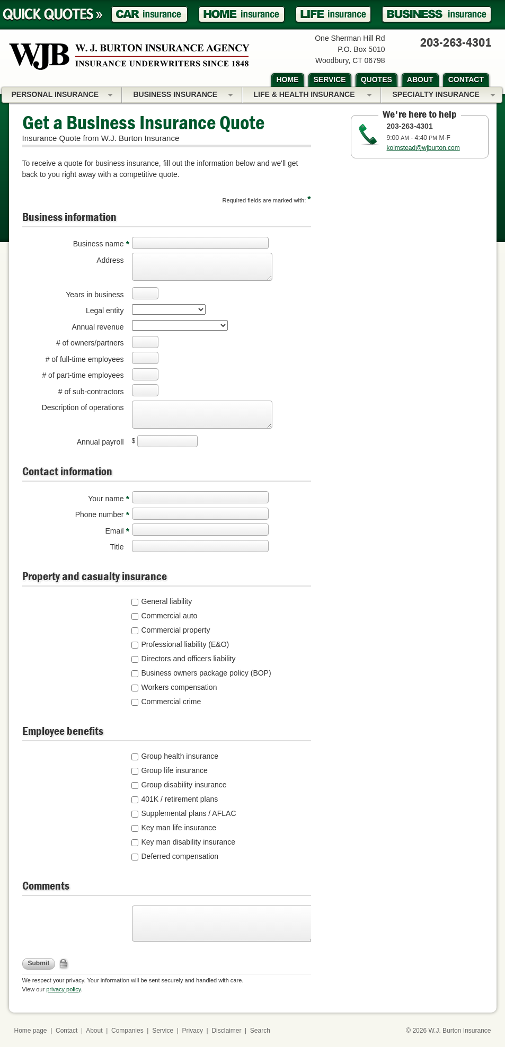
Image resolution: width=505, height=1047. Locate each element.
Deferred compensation (180, 856)
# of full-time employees (85, 359)
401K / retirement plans (179, 799)
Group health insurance (180, 756)
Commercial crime (171, 701)
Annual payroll (100, 442)
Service (162, 1030)
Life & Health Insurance (313, 95)
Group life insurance (174, 770)
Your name (105, 498)
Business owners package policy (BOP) (206, 673)
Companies (127, 1030)
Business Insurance (183, 95)
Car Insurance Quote (149, 14)
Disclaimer (226, 1030)
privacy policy (63, 989)
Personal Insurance (62, 95)
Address (109, 260)
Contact (66, 1030)
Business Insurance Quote (436, 14)
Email (114, 531)
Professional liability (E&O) (185, 644)
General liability (166, 601)
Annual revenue (97, 327)
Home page (30, 1030)
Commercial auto (169, 615)
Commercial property (175, 630)
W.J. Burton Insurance (459, 1030)
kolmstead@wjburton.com (423, 148)
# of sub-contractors (91, 391)
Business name (98, 243)
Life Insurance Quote (333, 14)
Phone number (99, 514)
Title (117, 547)
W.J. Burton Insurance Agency (129, 56)
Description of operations (83, 407)
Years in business (94, 294)
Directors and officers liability (188, 658)
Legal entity (105, 310)
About (94, 1030)
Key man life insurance (179, 827)
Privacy (192, 1030)
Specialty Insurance (444, 95)
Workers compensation (179, 687)
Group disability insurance (184, 784)
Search (260, 1030)
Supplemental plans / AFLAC (188, 813)
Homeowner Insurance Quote (242, 14)
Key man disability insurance (188, 842)
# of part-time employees (82, 375)
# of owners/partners (90, 343)
